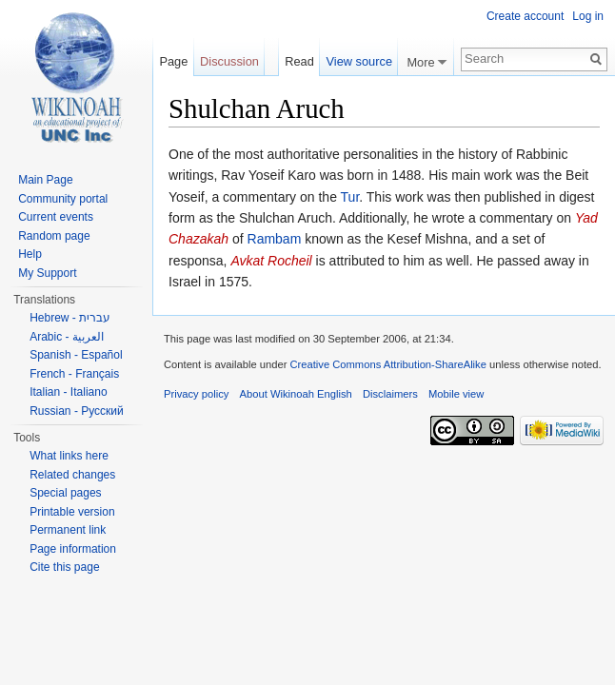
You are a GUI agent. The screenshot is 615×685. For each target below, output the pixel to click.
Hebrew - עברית (70, 317)
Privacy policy (196, 394)
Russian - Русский (77, 411)
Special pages (65, 492)
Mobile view (456, 394)
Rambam (275, 238)
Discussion (229, 61)
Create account (525, 16)
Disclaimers (390, 394)
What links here (69, 455)
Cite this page (64, 567)
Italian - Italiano (68, 392)
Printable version (72, 512)
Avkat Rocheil (270, 260)
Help (30, 254)
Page (173, 61)
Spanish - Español (76, 355)
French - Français (74, 374)
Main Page (45, 179)
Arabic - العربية (67, 336)
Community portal (63, 199)
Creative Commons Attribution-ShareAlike (387, 364)
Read (299, 61)
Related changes (72, 474)
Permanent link (68, 530)
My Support (47, 273)
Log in (588, 16)
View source (359, 61)
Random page (53, 236)
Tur (350, 197)
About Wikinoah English (296, 394)
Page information (73, 549)
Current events (55, 217)
